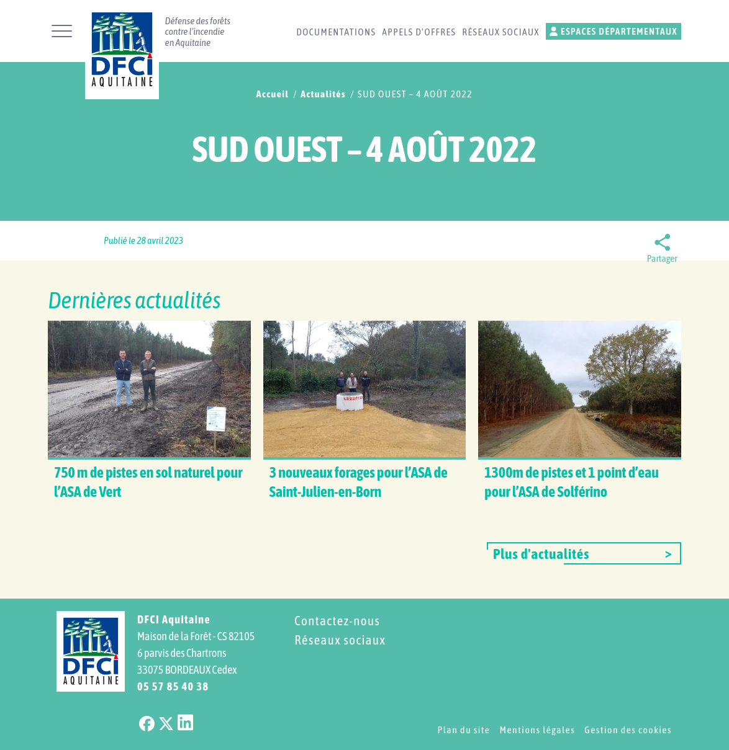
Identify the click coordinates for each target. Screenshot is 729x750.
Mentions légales (537, 729)
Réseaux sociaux (501, 32)
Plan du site (463, 729)
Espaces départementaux (613, 31)
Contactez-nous (337, 621)
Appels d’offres (419, 32)
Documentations (336, 32)
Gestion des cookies (628, 729)
